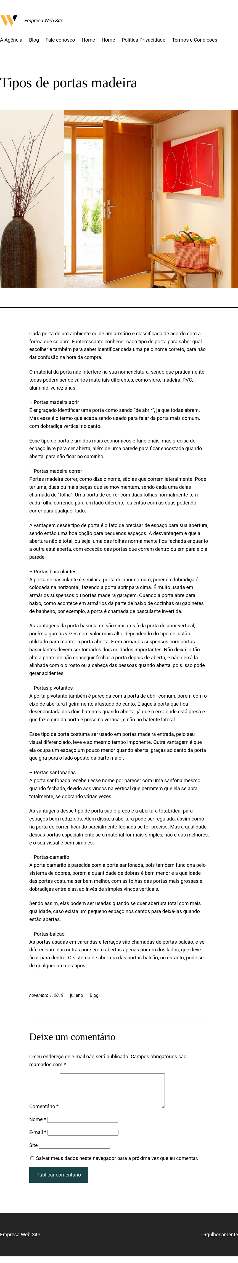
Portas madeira (51, 471)
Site (33, 1152)
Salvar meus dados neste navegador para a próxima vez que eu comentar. (117, 1165)
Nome (37, 1126)
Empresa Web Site (43, 20)
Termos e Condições (194, 40)
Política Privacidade (143, 40)
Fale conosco (60, 40)
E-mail (37, 1139)
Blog (34, 40)
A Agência (11, 40)
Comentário (44, 1113)
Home (88, 40)
